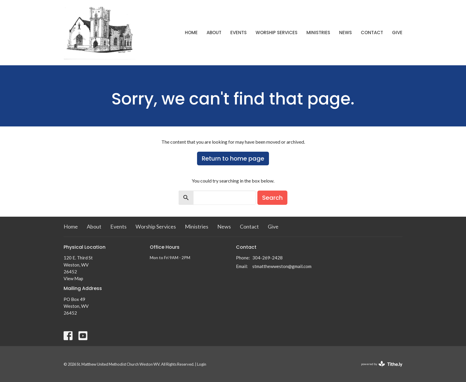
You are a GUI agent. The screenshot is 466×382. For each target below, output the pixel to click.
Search (272, 198)
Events (238, 32)
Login (201, 364)
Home (191, 32)
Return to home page (233, 158)
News (345, 32)
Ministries (318, 32)
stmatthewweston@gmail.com (281, 266)
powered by (381, 364)
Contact (372, 32)
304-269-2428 (267, 257)
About (214, 32)
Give (397, 32)
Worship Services (276, 32)
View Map (73, 278)
